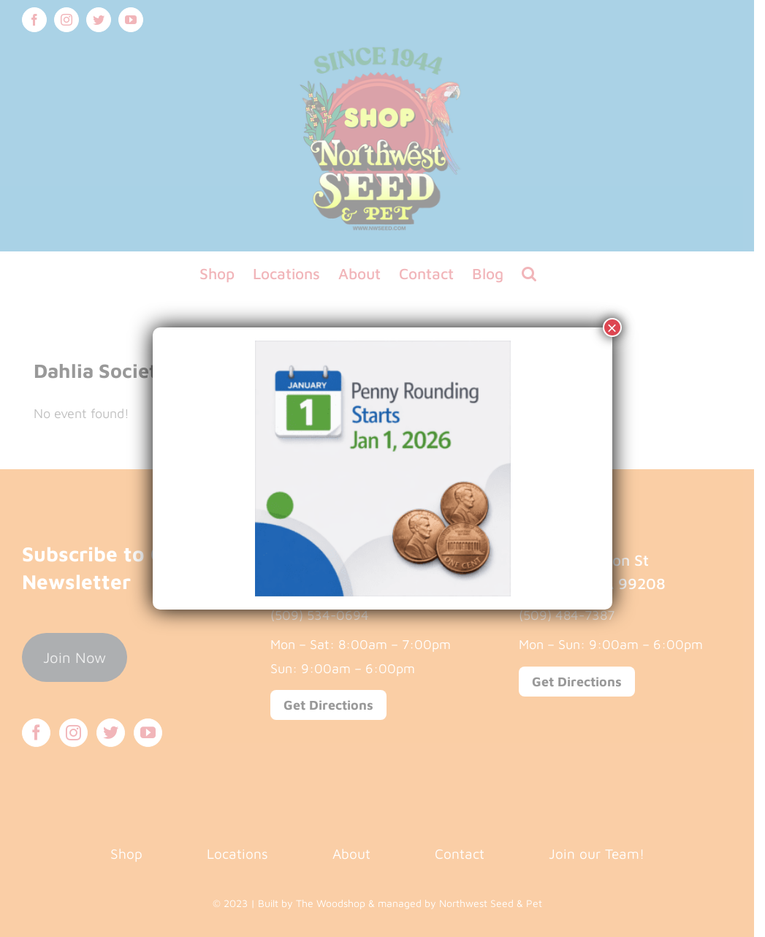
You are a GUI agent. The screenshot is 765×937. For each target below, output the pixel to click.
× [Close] (612, 327)
